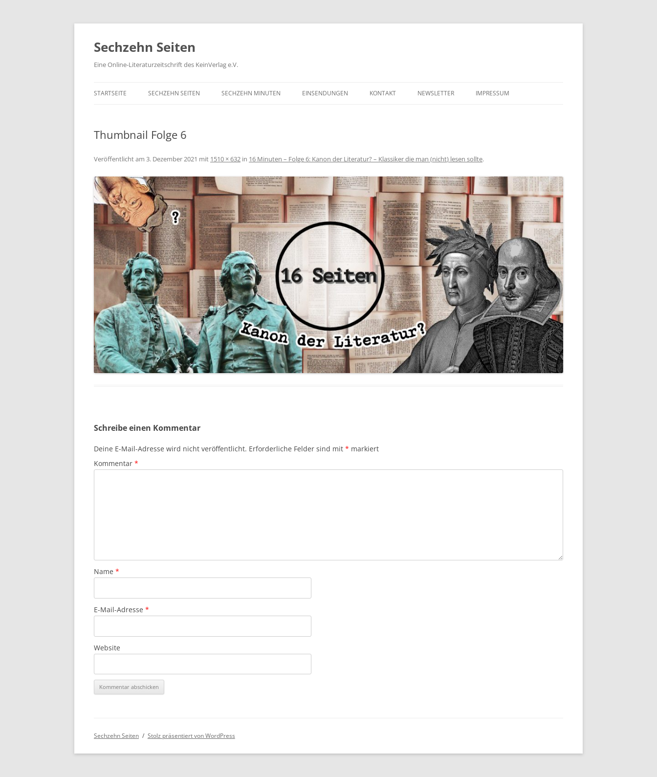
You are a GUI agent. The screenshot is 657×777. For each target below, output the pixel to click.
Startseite (110, 93)
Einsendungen (325, 93)
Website (107, 647)
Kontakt (383, 93)
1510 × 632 (225, 159)
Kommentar (116, 463)
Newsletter (435, 93)
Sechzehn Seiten (145, 47)
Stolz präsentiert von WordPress (191, 736)
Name (106, 571)
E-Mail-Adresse (121, 609)
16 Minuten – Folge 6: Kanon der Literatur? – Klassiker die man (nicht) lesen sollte (365, 159)
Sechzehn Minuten (251, 93)
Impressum (492, 93)
